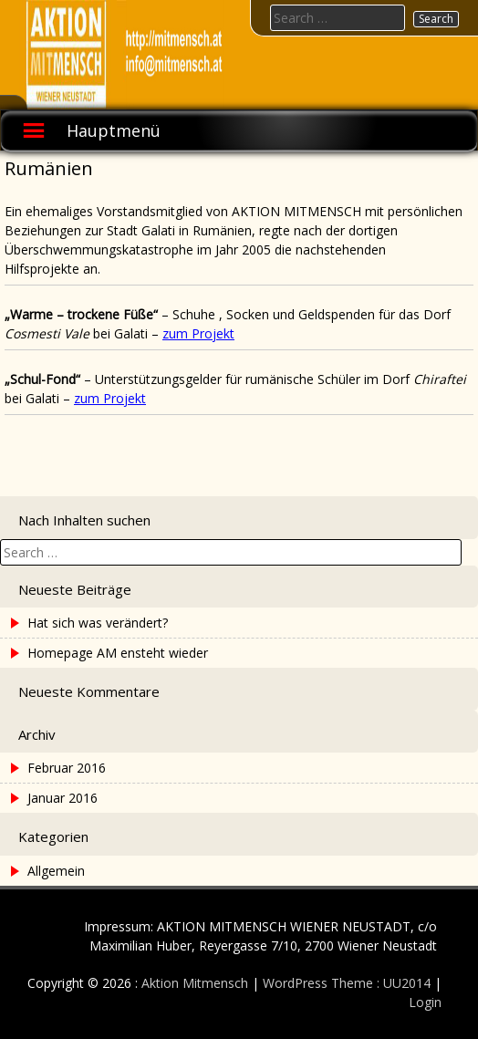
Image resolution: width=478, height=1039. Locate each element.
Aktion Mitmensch (194, 983)
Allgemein (56, 870)
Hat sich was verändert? (97, 622)
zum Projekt (198, 333)
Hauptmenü (114, 130)
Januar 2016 (62, 797)
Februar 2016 (66, 767)
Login (425, 1002)
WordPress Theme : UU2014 (347, 983)
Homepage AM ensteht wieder (117, 652)
